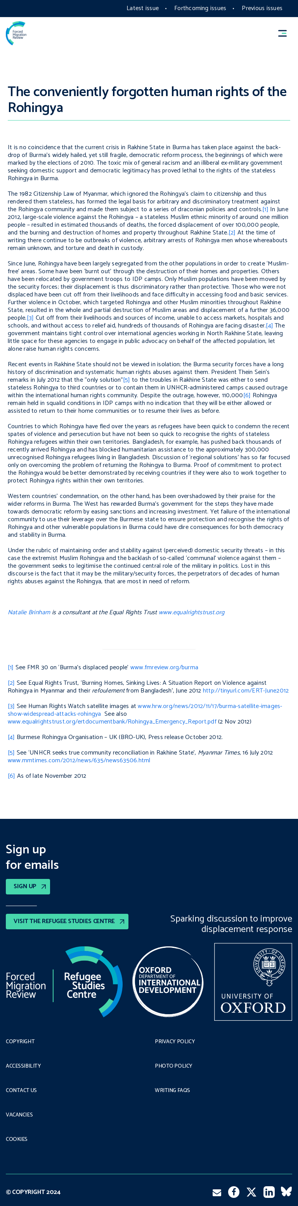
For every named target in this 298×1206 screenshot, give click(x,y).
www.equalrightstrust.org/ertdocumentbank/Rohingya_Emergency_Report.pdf (112, 722)
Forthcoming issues (200, 8)
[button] (286, 33)
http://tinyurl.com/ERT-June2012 (246, 691)
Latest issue (142, 8)
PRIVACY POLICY (175, 1042)
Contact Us (21, 1091)
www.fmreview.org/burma (164, 667)
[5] (126, 380)
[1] (265, 209)
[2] (232, 232)
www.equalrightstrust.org (192, 612)
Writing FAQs (172, 1091)
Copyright (20, 1042)
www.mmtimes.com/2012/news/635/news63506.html (79, 760)
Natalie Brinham (29, 612)
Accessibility (23, 1066)
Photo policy (173, 1066)
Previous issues (262, 8)
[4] (269, 325)
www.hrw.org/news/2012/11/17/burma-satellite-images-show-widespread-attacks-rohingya (145, 710)
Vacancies (19, 1115)
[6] (247, 395)
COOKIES (17, 1140)
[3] (30, 318)
